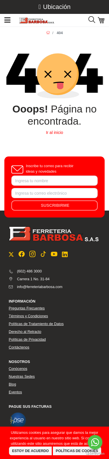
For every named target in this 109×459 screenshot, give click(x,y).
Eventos (15, 392)
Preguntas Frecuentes (27, 308)
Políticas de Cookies (77, 451)
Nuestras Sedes (22, 377)
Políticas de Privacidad (27, 340)
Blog (12, 384)
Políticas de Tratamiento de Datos (36, 324)
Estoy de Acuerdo (30, 451)
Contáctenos (19, 347)
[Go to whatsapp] (95, 442)
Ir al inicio (54, 132)
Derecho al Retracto (25, 332)
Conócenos (18, 369)
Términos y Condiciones (28, 316)
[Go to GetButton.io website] (95, 453)
